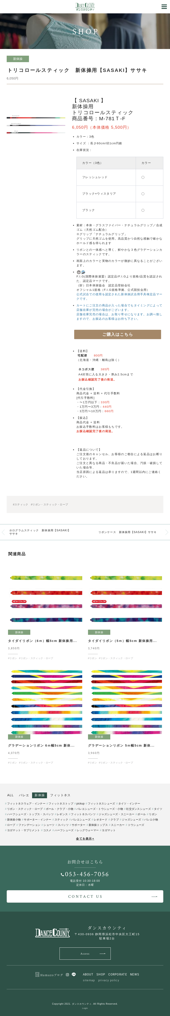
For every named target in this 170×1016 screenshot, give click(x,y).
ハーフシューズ (64, 830)
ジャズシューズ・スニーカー (116, 814)
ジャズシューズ (131, 819)
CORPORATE (117, 974)
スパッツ (63, 825)
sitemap (89, 980)
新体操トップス (98, 825)
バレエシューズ (80, 819)
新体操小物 (14, 819)
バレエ (24, 795)
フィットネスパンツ (83, 814)
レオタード (101, 819)
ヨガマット (109, 830)
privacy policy (108, 980)
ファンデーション (29, 825)
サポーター (79, 825)
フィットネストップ (61, 803)
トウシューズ (136, 825)
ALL (10, 795)
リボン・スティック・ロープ (25, 808)
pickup (80, 803)
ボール (141, 814)
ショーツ (48, 825)
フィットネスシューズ (101, 803)
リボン (153, 814)
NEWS (134, 974)
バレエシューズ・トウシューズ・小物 (99, 808)
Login (85, 1008)
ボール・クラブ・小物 (59, 808)
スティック (61, 819)
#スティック (20, 504)
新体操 (40, 795)
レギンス (62, 814)
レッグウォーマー (88, 830)
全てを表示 (85, 838)
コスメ (47, 830)
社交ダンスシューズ (138, 808)
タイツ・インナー (129, 803)
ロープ (11, 825)
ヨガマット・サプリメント (23, 830)
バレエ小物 (151, 819)
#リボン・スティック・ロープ (49, 504)
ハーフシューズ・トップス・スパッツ (30, 814)
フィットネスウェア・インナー (26, 803)
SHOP (100, 974)
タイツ (158, 808)
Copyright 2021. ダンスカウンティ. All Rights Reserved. (85, 1004)
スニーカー (118, 825)
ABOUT (88, 974)
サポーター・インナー (37, 819)
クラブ (115, 819)
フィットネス (60, 795)
